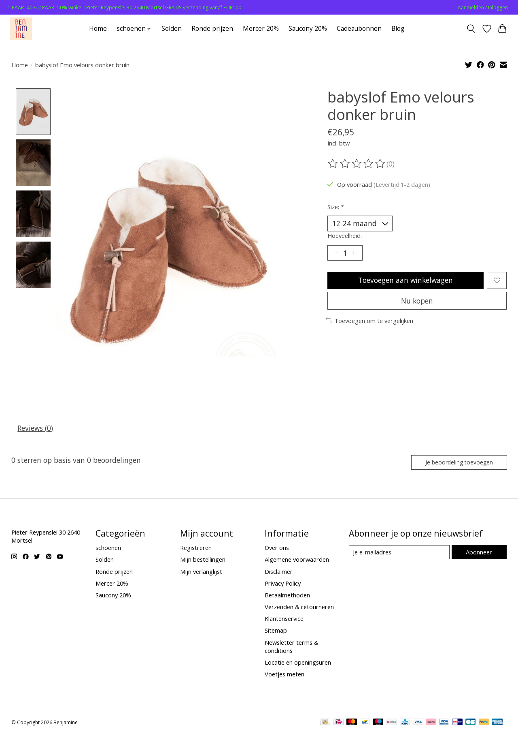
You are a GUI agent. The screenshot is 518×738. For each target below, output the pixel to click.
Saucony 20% (308, 28)
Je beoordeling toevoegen (458, 462)
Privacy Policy (283, 584)
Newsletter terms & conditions (291, 647)
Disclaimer (279, 572)
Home (98, 28)
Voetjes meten (284, 675)
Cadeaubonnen (359, 28)
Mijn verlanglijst (201, 572)
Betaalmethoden (287, 596)
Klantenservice (284, 620)
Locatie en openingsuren (298, 663)
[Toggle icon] (471, 28)
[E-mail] (399, 553)
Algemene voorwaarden (297, 560)
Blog (397, 28)
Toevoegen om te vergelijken (370, 323)
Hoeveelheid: (344, 236)
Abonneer (479, 553)
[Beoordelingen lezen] (356, 163)
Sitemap (276, 631)
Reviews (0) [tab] (36, 428)
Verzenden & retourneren (299, 607)
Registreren (196, 549)
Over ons (277, 549)
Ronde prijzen (212, 28)
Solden (171, 28)
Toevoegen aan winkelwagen (405, 281)
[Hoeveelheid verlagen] (336, 253)
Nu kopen (417, 302)
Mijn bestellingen (202, 560)
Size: (335, 207)
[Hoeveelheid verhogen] (354, 253)
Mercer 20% (261, 28)
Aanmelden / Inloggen (483, 7)
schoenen (108, 549)
